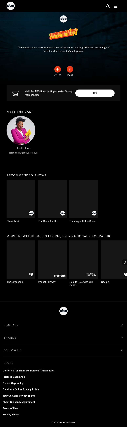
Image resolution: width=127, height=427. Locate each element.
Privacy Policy (11, 414)
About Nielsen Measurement (19, 401)
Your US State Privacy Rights (19, 395)
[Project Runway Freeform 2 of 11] (52, 262)
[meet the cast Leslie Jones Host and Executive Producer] (24, 136)
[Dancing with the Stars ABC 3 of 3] (87, 201)
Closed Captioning (13, 383)
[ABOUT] (70, 71)
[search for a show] (108, 6)
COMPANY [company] (11, 325)
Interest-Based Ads (14, 376)
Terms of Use (10, 408)
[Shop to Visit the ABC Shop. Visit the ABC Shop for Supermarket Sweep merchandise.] (95, 93)
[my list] (57, 71)
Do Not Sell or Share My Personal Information (28, 370)
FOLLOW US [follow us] (13, 350)
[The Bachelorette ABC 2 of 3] (52, 201)
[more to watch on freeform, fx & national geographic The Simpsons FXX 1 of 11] (21, 262)
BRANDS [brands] (10, 337)
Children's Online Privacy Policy (21, 389)
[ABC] (11, 6)
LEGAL (9, 362)
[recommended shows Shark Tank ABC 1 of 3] (21, 201)
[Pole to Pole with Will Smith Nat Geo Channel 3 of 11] (83, 263)
